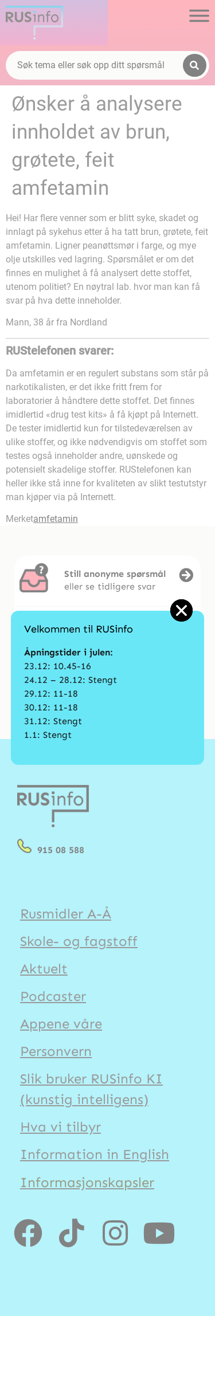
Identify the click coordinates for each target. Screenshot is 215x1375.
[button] (181, 610)
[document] (107, 687)
